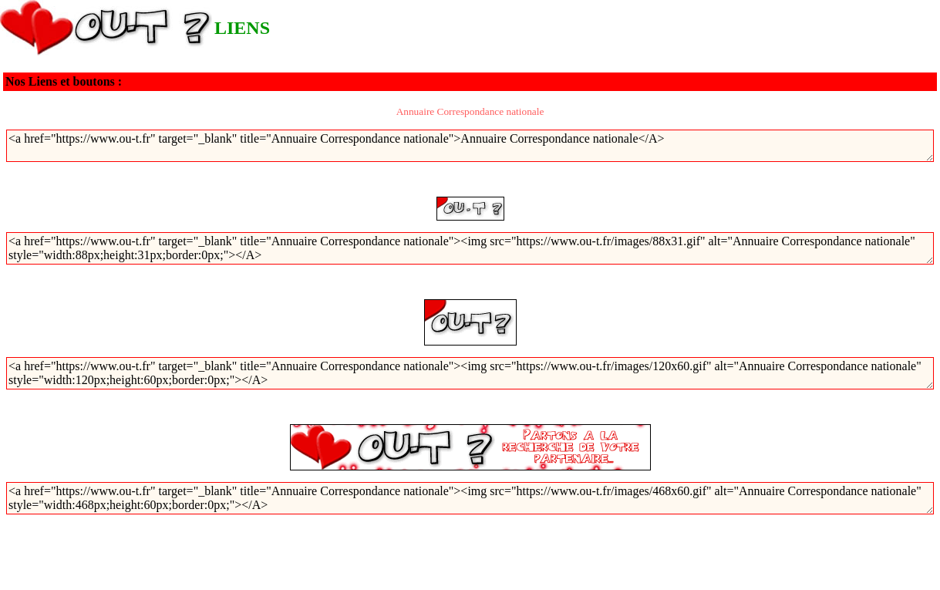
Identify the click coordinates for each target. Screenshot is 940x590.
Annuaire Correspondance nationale (470, 111)
